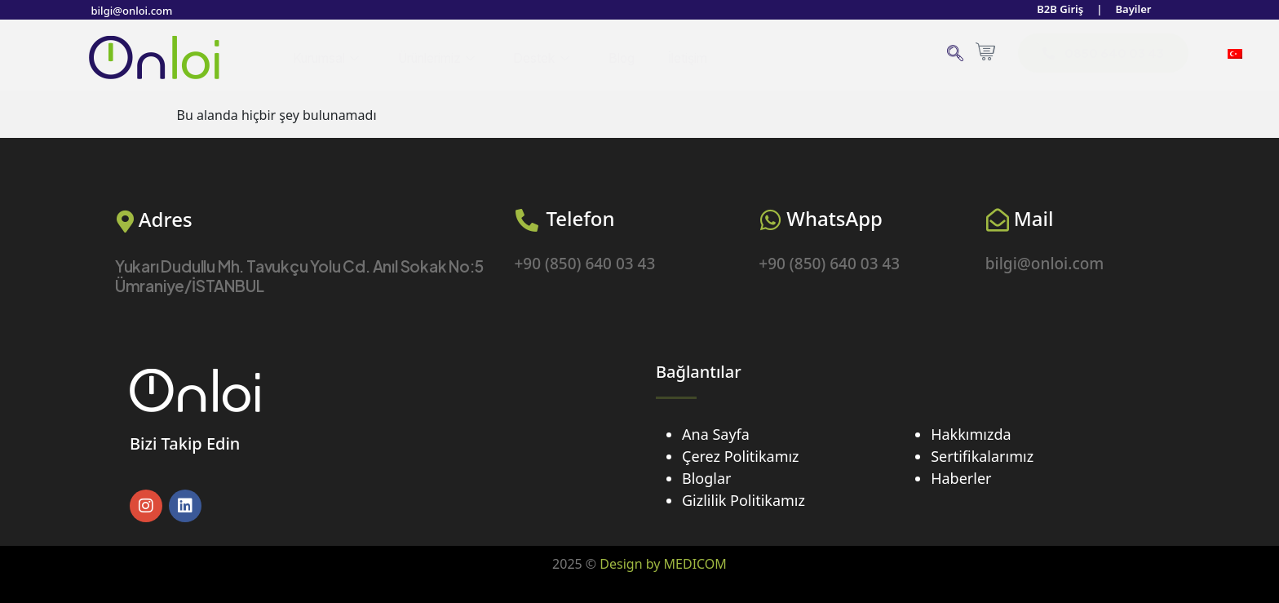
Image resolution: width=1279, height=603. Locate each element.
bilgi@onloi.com (135, 10)
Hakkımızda (971, 434)
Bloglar (706, 478)
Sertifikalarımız (982, 456)
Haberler (961, 478)
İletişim (700, 58)
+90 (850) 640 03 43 (584, 263)
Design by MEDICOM (663, 564)
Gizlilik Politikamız (743, 500)
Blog (634, 58)
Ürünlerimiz (445, 58)
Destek (554, 58)
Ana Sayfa (716, 434)
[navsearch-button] (954, 55)
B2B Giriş (1055, 10)
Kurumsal (328, 58)
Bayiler (1132, 10)
